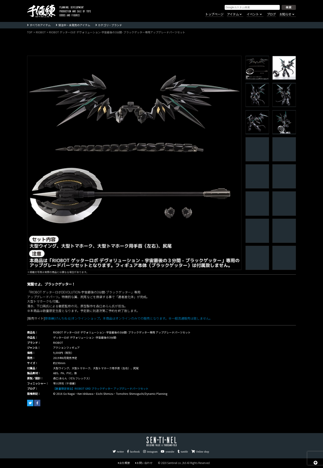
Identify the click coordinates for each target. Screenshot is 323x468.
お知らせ (285, 14)
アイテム (233, 14)
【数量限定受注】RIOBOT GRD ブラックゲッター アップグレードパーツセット (101, 388)
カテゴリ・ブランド (110, 25)
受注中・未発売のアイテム (74, 25)
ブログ (271, 14)
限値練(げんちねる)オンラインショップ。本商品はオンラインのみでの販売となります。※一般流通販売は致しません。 (128, 318)
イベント (253, 14)
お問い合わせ (144, 463)
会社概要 (124, 463)
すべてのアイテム (40, 25)
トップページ (214, 14)
